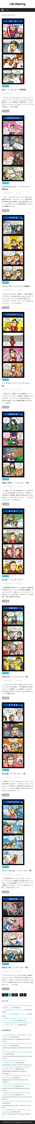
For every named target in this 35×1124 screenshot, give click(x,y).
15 (21, 995)
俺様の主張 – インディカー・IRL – (15, 967)
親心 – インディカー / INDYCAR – (14, 89)
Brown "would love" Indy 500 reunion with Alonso (18, 1101)
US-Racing (17, 4)
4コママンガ (5, 86)
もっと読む (5, 111)
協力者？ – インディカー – (12, 579)
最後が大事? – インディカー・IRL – (16, 482)
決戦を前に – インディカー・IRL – (15, 676)
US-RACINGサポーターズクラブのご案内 (15, 1010)
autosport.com (7, 1030)
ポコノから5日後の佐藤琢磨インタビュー (15, 1014)
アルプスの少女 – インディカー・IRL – (17, 870)
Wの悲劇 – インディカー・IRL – (14, 773)
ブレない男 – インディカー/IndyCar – (16, 286)
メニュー (7, 10)
